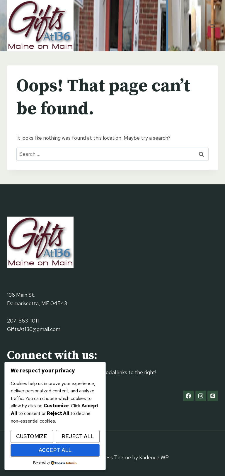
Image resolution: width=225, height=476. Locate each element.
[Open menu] (212, 25)
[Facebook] (188, 396)
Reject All (78, 436)
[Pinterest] (212, 396)
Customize (31, 436)
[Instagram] (200, 396)
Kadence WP (154, 457)
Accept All (55, 450)
